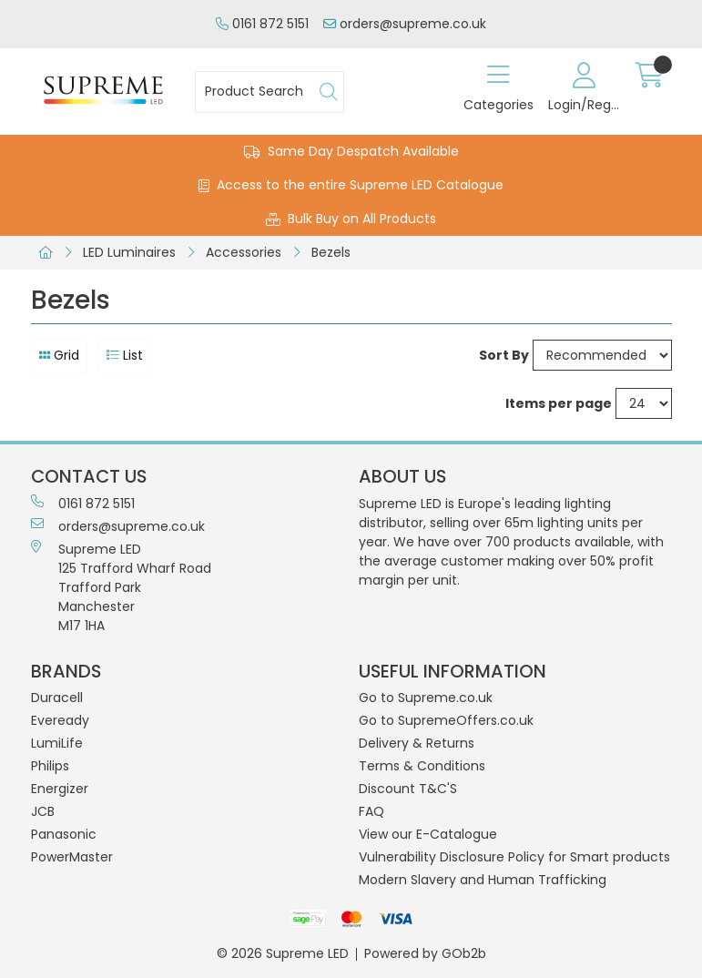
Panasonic (64, 834)
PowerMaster (72, 857)
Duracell (57, 697)
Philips (50, 766)
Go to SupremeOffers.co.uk (446, 720)
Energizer (59, 788)
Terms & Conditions (422, 766)
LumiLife (57, 743)
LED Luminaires (129, 252)
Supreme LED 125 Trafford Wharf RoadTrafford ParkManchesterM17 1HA (121, 587)
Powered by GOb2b (425, 953)
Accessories (243, 252)
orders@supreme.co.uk (404, 24)
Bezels (331, 252)
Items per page (558, 403)
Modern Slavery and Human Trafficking (482, 880)
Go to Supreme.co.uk (426, 697)
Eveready (60, 720)
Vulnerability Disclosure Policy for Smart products (514, 857)
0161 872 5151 (262, 24)
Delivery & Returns (416, 743)
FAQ (371, 811)
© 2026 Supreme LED (283, 953)
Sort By (504, 355)
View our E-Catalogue (428, 834)
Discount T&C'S (408, 788)
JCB (43, 811)
